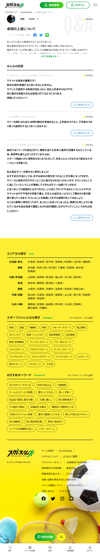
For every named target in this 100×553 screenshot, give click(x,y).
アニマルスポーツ (17, 356)
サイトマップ (65, 491)
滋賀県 (58, 289)
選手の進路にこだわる (49, 414)
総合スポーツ (15, 364)
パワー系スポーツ (62, 342)
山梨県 (31, 277)
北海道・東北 (15, 261)
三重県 (58, 283)
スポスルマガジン (75, 485)
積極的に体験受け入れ (63, 406)
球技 (11, 327)
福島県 (86, 261)
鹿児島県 (32, 308)
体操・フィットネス (34, 334)
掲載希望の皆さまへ (51, 473)
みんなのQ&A (65, 450)
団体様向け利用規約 (52, 468)
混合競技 (70, 334)
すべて (81, 318)
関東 (20, 267)
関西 (20, 289)
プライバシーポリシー (52, 462)
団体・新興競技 (16, 342)
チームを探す (48, 450)
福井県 (77, 277)
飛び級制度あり (66, 399)
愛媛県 (31, 298)
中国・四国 (17, 294)
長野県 (40, 277)
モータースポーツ (62, 349)
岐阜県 (31, 283)
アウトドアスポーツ (39, 349)
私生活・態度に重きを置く (21, 399)
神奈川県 (42, 267)
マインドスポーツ (64, 356)
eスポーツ (83, 356)
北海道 (31, 261)
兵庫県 (40, 289)
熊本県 (58, 304)
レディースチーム (47, 428)
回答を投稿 (45, 536)
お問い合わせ (48, 491)
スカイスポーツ (16, 349)
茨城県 (70, 267)
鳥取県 (49, 294)
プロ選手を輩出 (17, 406)
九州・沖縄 (17, 304)
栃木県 (79, 267)
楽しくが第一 (65, 392)
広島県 (40, 294)
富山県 (58, 277)
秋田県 (68, 261)
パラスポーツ (34, 364)
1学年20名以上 (44, 385)
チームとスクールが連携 (21, 392)
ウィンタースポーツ (39, 342)
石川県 (68, 277)
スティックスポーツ (41, 356)
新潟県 (49, 277)
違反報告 (88, 19)
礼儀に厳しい (46, 399)
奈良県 (68, 289)
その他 (49, 364)
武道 (21, 327)
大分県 (68, 304)
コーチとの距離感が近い (21, 428)
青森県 (40, 261)
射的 (44, 327)
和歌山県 (78, 289)
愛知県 (49, 283)
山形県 (77, 261)
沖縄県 (43, 308)
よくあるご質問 (70, 456)
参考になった (82, 104)
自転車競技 (54, 334)
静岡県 (40, 283)
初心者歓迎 (14, 421)
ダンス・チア (15, 334)
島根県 (58, 294)
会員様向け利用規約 (77, 462)
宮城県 (58, 261)
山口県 (68, 294)
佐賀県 (40, 304)
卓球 (22, 18)
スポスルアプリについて (77, 473)
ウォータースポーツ (61, 327)
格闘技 (33, 327)
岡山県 (31, 294)
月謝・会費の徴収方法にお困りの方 (59, 479)
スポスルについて (50, 456)
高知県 (40, 298)
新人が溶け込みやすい (77, 414)
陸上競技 (81, 327)
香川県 (77, 294)
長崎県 (49, 304)
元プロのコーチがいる (20, 385)
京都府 (49, 289)
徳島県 (86, 294)
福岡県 (31, 304)
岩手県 (49, 261)
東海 (20, 283)
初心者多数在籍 (34, 421)
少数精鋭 (61, 385)
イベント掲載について (52, 485)
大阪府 (31, 289)
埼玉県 (52, 267)
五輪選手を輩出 (38, 406)
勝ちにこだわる (45, 392)
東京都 (31, 267)
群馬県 (31, 271)
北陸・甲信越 (15, 277)
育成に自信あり (55, 421)
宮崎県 (77, 304)
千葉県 (61, 267)
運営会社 (70, 468)
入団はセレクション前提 (20, 414)
